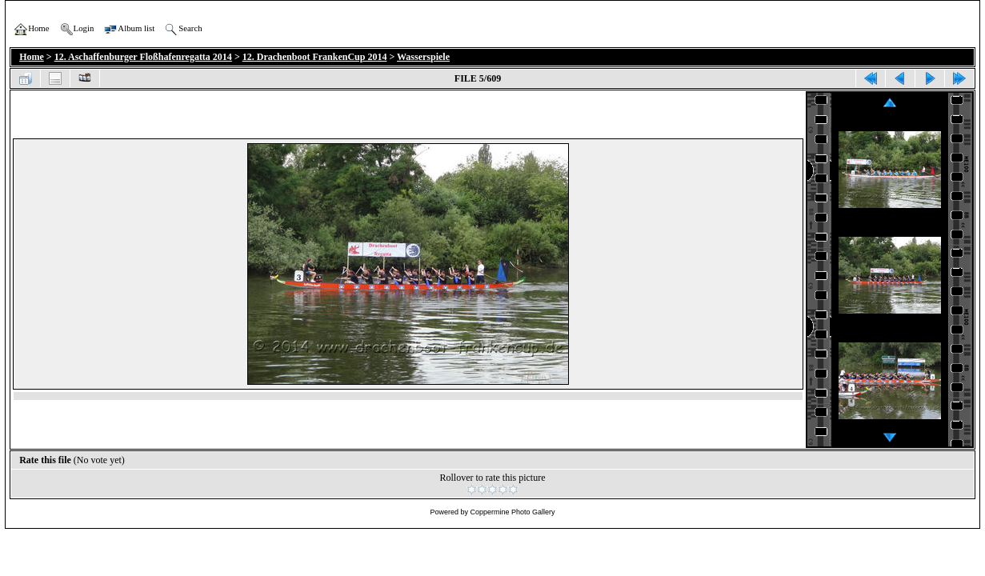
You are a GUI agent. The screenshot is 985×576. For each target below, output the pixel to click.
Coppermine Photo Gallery (512, 512)
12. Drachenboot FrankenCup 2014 (314, 56)
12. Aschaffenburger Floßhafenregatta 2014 (143, 56)
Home (31, 56)
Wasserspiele (423, 56)
